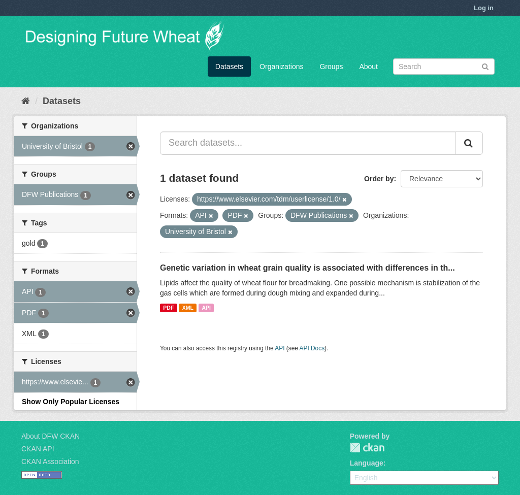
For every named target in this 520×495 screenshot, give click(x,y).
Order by (379, 179)
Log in (484, 8)
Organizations (281, 66)
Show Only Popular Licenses (70, 402)
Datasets (229, 66)
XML (187, 308)
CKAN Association (50, 461)
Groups (331, 66)
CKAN (367, 447)
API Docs (312, 348)
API (206, 308)
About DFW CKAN (50, 436)
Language (366, 463)
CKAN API (37, 449)
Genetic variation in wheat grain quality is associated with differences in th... (307, 267)
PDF (168, 308)
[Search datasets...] (308, 143)
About (368, 66)
